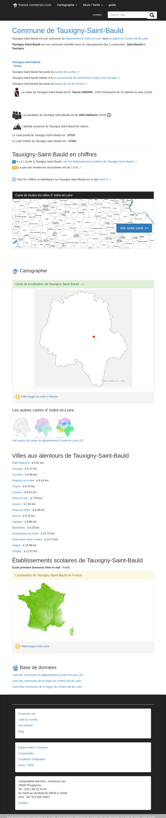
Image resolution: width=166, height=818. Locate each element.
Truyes (16, 486)
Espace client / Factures (33, 747)
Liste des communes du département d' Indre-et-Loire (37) (47, 675)
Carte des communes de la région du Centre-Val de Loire (47, 686)
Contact (23, 802)
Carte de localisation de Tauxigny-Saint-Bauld (47, 284)
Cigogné (17, 521)
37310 (16, 66)
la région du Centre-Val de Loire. (129, 38)
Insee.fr (105, 179)
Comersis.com (27, 713)
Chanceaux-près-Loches (27, 539)
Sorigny (17, 551)
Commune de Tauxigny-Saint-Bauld (68, 31)
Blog (21, 731)
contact (97, 14)
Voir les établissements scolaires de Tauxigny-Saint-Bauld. (100, 161)
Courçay (17, 468)
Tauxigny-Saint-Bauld (26, 62)
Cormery (18, 474)
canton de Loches (67, 71)
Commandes (26, 753)
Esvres (16, 515)
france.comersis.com (31, 5)
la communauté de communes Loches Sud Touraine (87, 77)
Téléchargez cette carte (32, 646)
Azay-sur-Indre (21, 509)
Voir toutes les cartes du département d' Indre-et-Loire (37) (48, 440)
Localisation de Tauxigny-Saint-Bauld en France (48, 575)
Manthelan (19, 527)
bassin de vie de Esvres (71, 83)
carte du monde (27, 719)
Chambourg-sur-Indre (25, 533)
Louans (17, 504)
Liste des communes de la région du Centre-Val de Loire (46, 680)
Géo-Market (25, 725)
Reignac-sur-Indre (23, 480)
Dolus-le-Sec (20, 498)
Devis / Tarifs (26, 765)
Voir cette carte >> (134, 228)
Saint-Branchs (21, 462)
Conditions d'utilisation (32, 759)
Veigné (16, 545)
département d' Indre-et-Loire (83, 38)
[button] (67, 5)
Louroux (17, 492)
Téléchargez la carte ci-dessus (36, 396)
